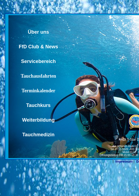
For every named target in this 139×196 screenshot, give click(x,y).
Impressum (124, 161)
